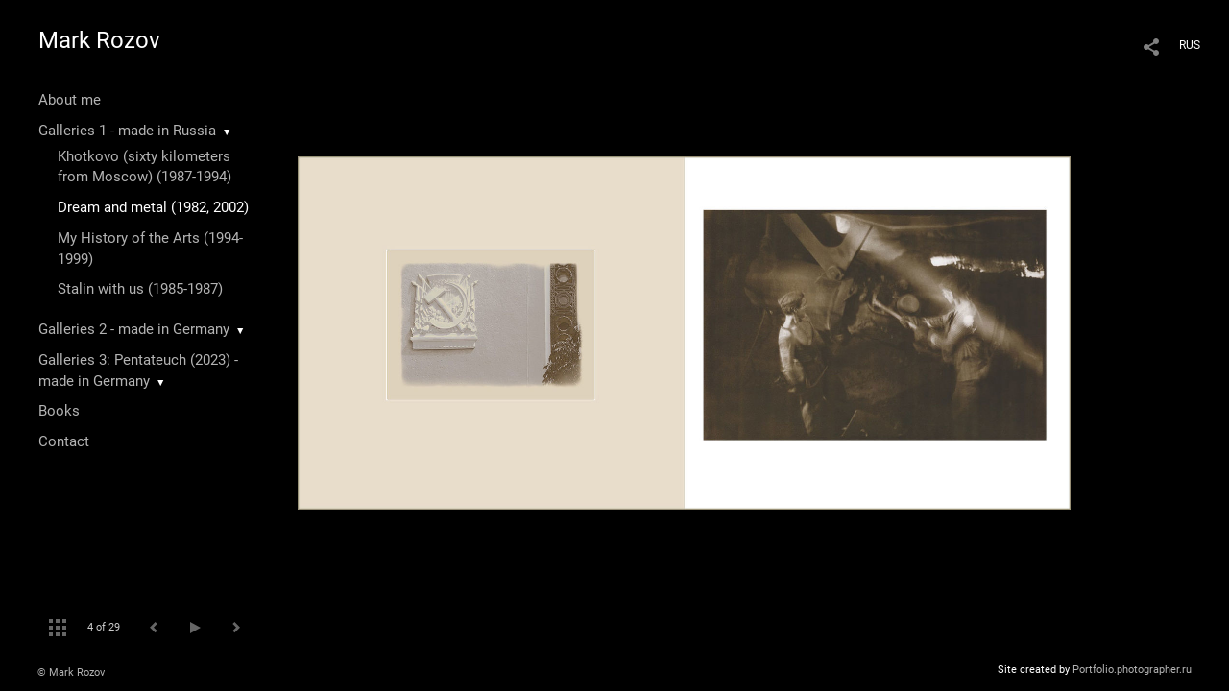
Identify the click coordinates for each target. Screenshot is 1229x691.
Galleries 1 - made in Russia (127, 130)
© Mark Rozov (71, 672)
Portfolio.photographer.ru (1132, 669)
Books (59, 410)
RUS (1189, 45)
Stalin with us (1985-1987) (140, 289)
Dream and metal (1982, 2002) (153, 207)
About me (69, 99)
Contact (63, 441)
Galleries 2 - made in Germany (133, 329)
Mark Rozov (99, 40)
